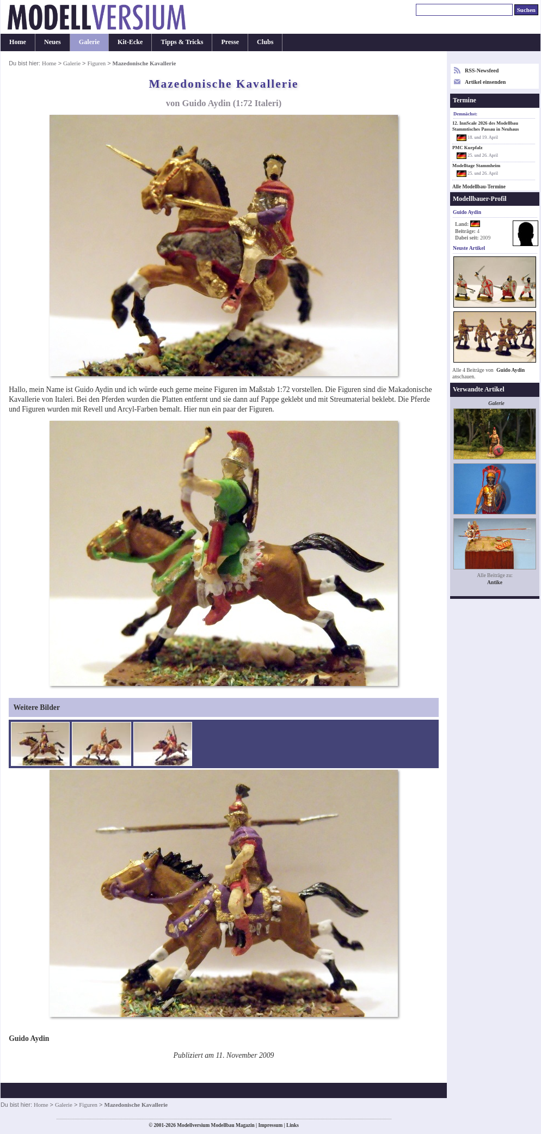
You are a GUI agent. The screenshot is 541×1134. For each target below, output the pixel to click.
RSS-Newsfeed (482, 70)
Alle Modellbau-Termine (479, 186)
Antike (494, 582)
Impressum (270, 1125)
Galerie (89, 42)
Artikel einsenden (485, 82)
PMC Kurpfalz (467, 147)
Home (17, 42)
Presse (230, 42)
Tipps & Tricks (182, 42)
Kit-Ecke (130, 42)
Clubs (265, 42)
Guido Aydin (510, 370)
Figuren (96, 63)
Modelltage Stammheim (476, 165)
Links (292, 1125)
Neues (52, 42)
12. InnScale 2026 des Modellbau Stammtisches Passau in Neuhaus (485, 126)
